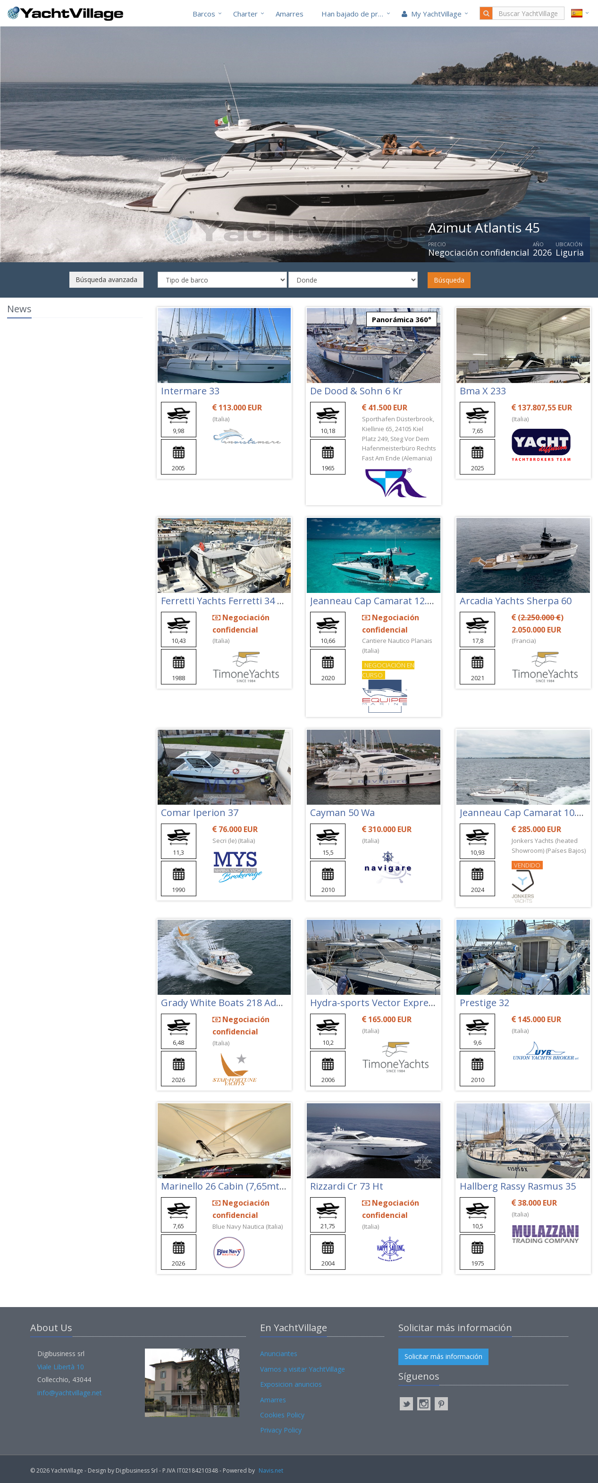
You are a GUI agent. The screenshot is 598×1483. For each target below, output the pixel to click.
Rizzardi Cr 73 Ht (346, 1186)
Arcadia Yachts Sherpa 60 (516, 600)
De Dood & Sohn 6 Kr (356, 390)
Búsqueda (449, 279)
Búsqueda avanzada (106, 279)
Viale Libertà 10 (60, 1366)
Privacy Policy (281, 1429)
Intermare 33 (190, 390)
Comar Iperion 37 (199, 812)
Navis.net (271, 1470)
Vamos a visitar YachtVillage (302, 1369)
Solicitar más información (443, 1356)
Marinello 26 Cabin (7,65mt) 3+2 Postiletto (253, 1186)
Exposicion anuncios (291, 1384)
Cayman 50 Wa (342, 812)
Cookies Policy (282, 1414)
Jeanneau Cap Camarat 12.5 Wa (379, 600)
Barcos (204, 13)
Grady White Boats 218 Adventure (236, 1002)
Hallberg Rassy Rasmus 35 (518, 1186)
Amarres (289, 13)
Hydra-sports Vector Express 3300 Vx (392, 1002)
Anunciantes (278, 1353)
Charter (245, 13)
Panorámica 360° (401, 319)
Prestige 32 (484, 1002)
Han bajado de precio (356, 13)
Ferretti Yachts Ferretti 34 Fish (228, 600)
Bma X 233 (483, 390)
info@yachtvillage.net (69, 1392)
